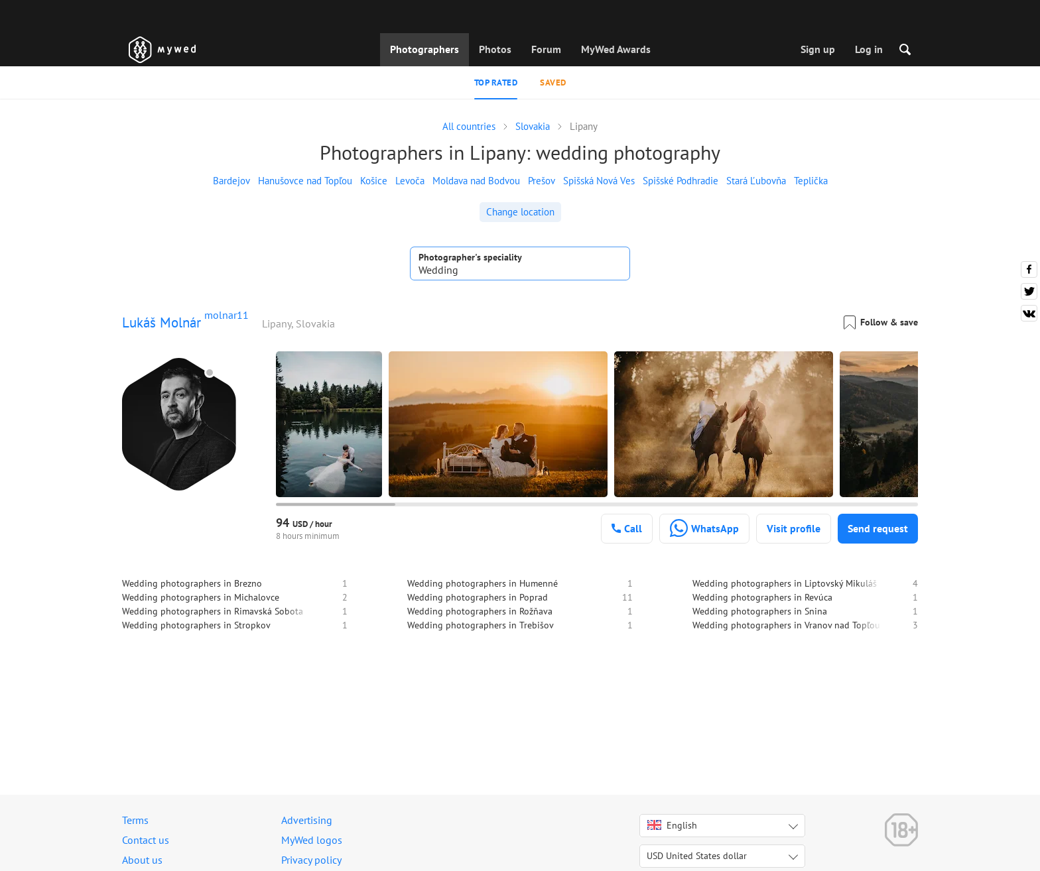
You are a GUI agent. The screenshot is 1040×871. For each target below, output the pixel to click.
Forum (546, 49)
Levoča (409, 180)
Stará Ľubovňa (756, 180)
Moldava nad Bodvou (476, 180)
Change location (520, 211)
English (672, 825)
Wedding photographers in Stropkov (196, 625)
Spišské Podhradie (680, 180)
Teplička (811, 180)
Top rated (496, 82)
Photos (495, 49)
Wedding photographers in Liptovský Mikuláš (784, 583)
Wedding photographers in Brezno (192, 583)
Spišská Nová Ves (599, 180)
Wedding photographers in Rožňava (479, 611)
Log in (869, 49)
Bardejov (231, 180)
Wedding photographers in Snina (759, 611)
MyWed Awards (616, 49)
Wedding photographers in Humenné (482, 583)
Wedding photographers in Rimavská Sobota (212, 611)
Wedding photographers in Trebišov (480, 625)
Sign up (818, 49)
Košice (373, 180)
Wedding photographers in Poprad (477, 597)
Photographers (424, 49)
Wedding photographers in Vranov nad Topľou (786, 625)
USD (697, 856)
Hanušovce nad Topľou (305, 180)
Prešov (541, 180)
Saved (553, 82)
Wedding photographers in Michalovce (200, 597)
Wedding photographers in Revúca (762, 597)
